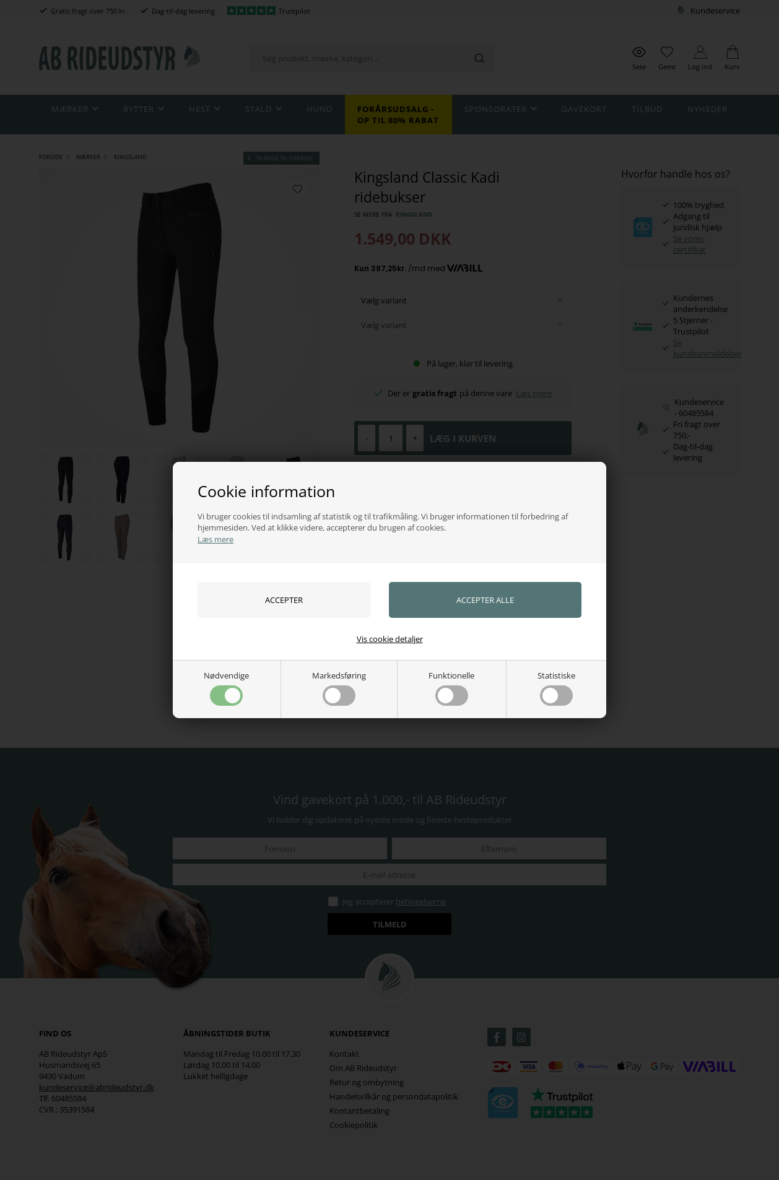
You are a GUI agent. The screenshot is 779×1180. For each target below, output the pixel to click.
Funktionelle (451, 688)
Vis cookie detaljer (390, 638)
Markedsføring (339, 688)
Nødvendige (226, 688)
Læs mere (215, 539)
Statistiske (556, 688)
